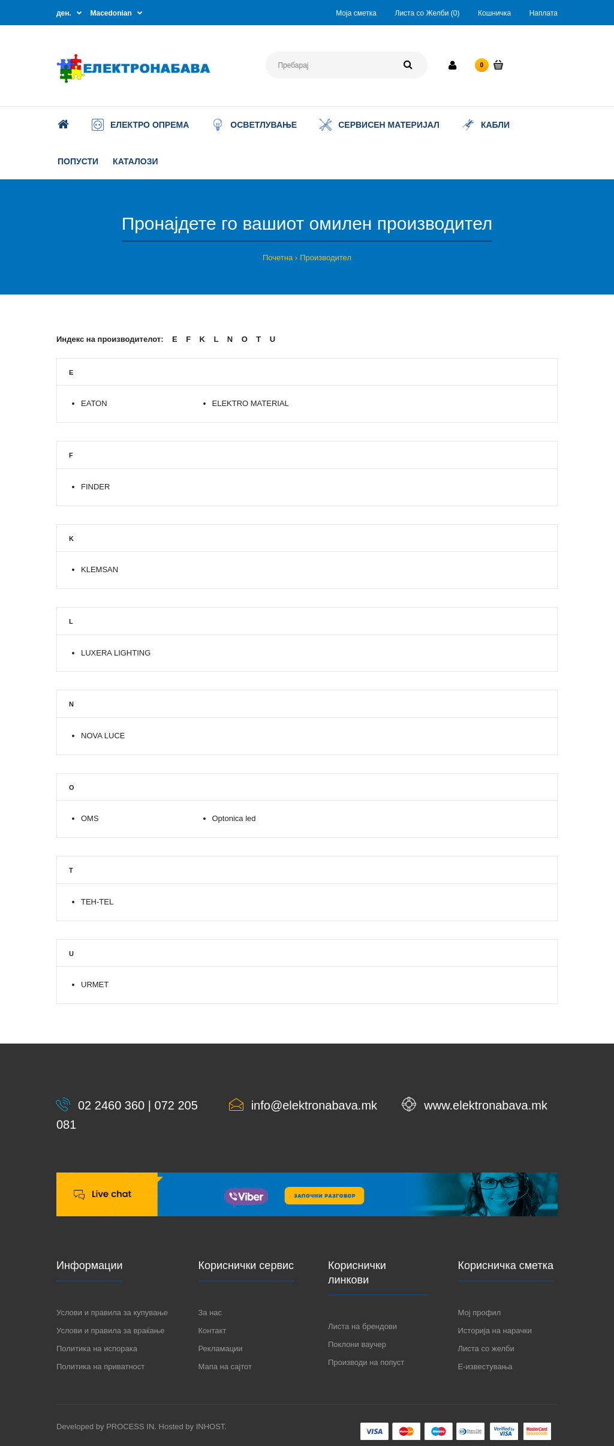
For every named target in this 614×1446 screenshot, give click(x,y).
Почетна (278, 257)
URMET (95, 984)
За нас (210, 1312)
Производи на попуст (366, 1362)
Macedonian (111, 13)
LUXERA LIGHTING (116, 652)
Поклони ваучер (357, 1344)
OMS (90, 818)
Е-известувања (485, 1366)
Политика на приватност (100, 1366)
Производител (325, 257)
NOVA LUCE (103, 735)
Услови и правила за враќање (110, 1330)
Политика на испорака (96, 1348)
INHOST (210, 1426)
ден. (63, 13)
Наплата (543, 13)
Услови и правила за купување (112, 1312)
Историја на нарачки (495, 1330)
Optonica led (234, 818)
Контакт (212, 1330)
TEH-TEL (97, 901)
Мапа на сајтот (225, 1366)
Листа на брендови (362, 1326)
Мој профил (479, 1312)
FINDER (95, 486)
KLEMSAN (99, 569)
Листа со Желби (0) (427, 13)
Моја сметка (356, 13)
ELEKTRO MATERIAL (250, 403)
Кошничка (494, 13)
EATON (94, 403)
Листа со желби (486, 1348)
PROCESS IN (130, 1426)
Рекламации (220, 1348)
